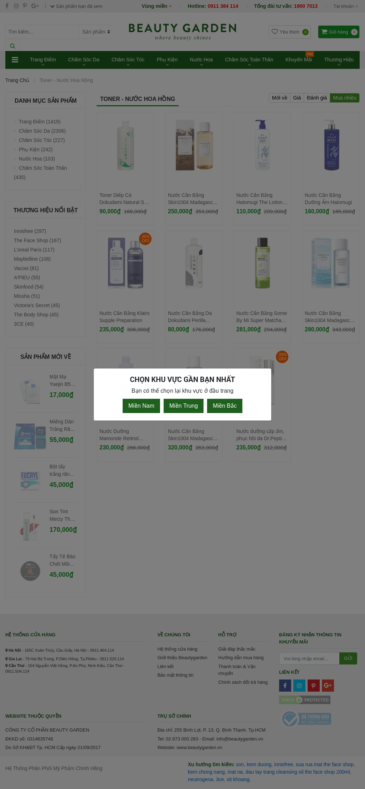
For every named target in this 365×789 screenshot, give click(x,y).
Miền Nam (141, 406)
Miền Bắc (225, 406)
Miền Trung (183, 406)
